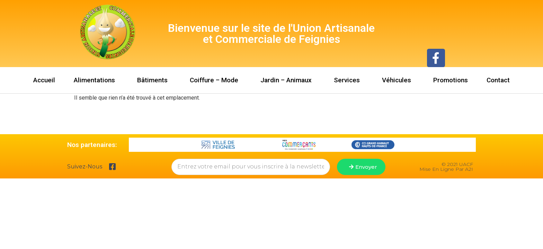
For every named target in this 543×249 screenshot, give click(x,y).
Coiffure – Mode (216, 80)
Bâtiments (154, 80)
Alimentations (96, 80)
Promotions (450, 80)
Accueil (44, 80)
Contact (498, 80)
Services (348, 80)
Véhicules (398, 80)
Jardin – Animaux (287, 80)
